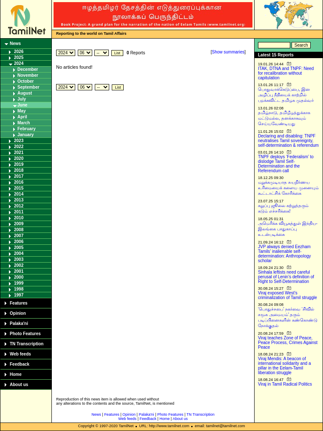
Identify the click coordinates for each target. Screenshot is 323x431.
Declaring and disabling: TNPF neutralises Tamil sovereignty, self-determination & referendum (288, 141)
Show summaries (228, 52)
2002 (18, 265)
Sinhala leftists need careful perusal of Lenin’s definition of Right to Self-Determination (286, 277)
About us (19, 384)
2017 (18, 176)
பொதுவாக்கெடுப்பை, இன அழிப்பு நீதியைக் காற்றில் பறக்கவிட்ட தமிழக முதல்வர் (286, 95)
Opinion (18, 313)
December (27, 69)
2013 (18, 200)
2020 (18, 158)
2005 (18, 247)
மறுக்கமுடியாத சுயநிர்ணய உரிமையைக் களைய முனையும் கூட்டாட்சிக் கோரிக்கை (288, 188)
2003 (18, 259)
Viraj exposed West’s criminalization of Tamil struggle (287, 295)
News (15, 43)
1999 (18, 283)
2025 (18, 57)
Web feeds (20, 354)
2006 (18, 241)
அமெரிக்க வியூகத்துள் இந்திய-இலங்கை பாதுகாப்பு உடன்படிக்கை (287, 229)
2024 (18, 63)
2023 (18, 140)
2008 (18, 229)
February (26, 128)
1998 (18, 289)
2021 (18, 152)
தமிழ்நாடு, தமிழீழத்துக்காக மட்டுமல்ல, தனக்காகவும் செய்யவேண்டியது (284, 118)
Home (16, 374)
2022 (18, 146)
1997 (18, 295)
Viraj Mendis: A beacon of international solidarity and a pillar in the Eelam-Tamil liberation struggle (284, 365)
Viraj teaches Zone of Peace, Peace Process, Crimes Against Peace (287, 343)
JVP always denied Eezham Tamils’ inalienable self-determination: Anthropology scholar (284, 253)
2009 (18, 223)
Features (19, 303)
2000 (18, 277)
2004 (18, 253)
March (23, 122)
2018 (18, 170)
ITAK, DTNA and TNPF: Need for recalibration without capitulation (286, 73)
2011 (18, 212)
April (22, 117)
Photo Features (25, 333)
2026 (18, 51)
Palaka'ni (19, 323)
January (25, 134)
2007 (18, 235)
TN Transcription (26, 343)
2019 (18, 164)
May (21, 111)
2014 (18, 194)
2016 (18, 182)
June (22, 105)
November (27, 75)
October (25, 81)
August (24, 93)
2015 (18, 188)
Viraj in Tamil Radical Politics (285, 384)
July (21, 99)
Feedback (19, 364)
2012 (18, 206)
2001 (18, 271)
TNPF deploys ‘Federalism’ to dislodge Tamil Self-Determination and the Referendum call (286, 163)
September (28, 87)
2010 (18, 218)
